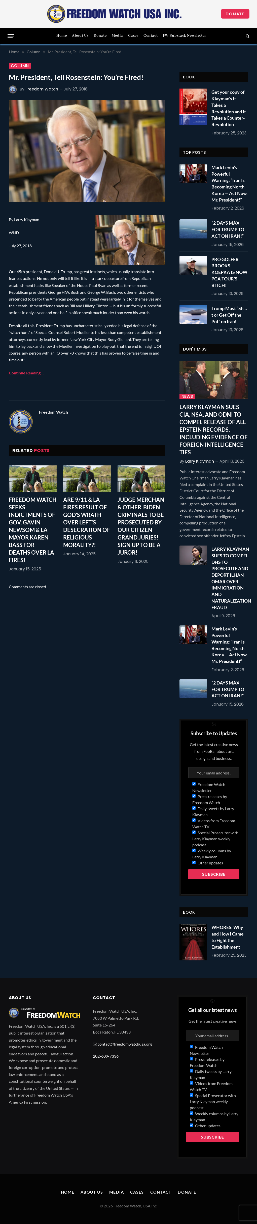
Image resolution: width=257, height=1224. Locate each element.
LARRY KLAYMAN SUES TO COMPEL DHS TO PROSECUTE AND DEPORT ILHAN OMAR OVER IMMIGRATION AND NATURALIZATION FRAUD (231, 578)
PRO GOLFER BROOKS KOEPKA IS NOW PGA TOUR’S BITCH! (229, 272)
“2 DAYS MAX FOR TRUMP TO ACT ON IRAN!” (227, 229)
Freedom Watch (41, 89)
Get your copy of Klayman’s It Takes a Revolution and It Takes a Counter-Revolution (228, 108)
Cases (133, 35)
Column (20, 66)
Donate (235, 13)
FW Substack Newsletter (184, 35)
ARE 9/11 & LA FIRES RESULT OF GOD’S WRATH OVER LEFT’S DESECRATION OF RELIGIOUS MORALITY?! (86, 522)
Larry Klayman (199, 461)
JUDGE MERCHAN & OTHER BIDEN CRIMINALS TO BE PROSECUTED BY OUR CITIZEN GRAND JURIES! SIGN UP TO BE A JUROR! (141, 526)
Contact (150, 35)
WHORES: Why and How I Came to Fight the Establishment (227, 936)
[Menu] (11, 36)
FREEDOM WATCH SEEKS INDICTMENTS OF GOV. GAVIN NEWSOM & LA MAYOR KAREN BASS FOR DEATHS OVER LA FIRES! (33, 529)
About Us (80, 35)
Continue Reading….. (27, 372)
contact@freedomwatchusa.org (125, 1044)
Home (61, 35)
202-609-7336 (106, 1056)
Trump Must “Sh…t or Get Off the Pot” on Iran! (229, 315)
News (187, 396)
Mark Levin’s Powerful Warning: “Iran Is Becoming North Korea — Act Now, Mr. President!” (229, 184)
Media (117, 35)
